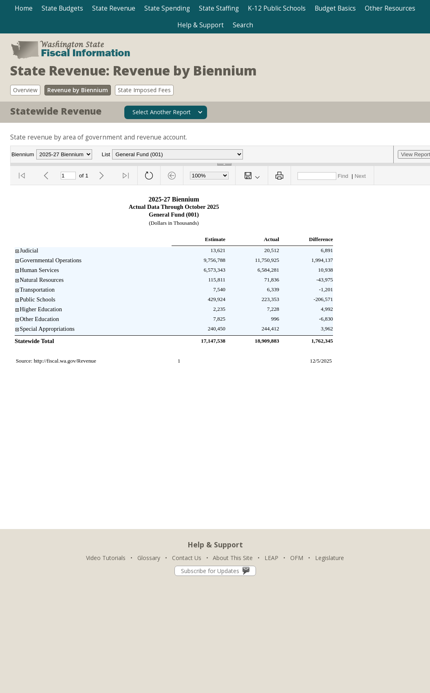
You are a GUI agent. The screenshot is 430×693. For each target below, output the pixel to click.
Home (24, 8)
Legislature (329, 558)
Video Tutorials (106, 558)
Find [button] (343, 176)
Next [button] (360, 176)
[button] (62, 8)
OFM (296, 558)
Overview (25, 90)
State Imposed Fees (144, 90)
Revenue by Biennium (77, 90)
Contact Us (186, 558)
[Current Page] (68, 175)
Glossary (148, 558)
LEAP (271, 558)
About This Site (233, 558)
